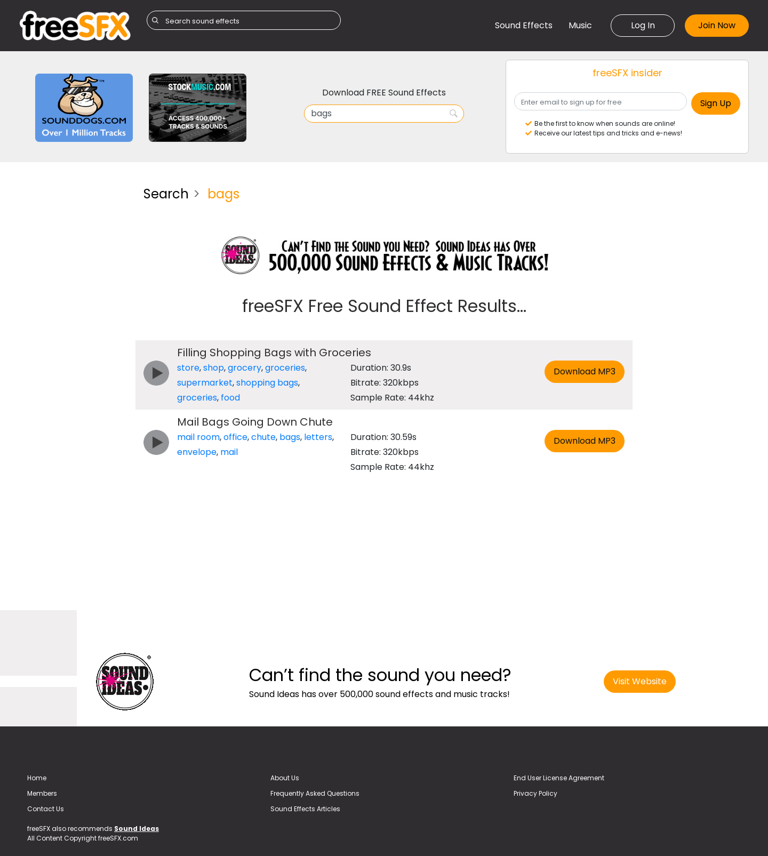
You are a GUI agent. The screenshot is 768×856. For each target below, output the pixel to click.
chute (263, 437)
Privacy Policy (535, 793)
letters (318, 437)
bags (289, 437)
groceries (285, 368)
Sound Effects (524, 25)
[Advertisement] (73, 338)
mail (229, 452)
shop (213, 368)
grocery (244, 368)
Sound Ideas (136, 828)
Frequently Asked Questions (314, 793)
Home (36, 777)
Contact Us (45, 808)
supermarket (205, 383)
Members (42, 793)
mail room (198, 437)
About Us (284, 777)
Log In (643, 25)
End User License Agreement (559, 777)
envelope (197, 452)
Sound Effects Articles (305, 808)
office (235, 437)
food (230, 397)
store (188, 368)
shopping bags (267, 383)
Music (580, 25)
